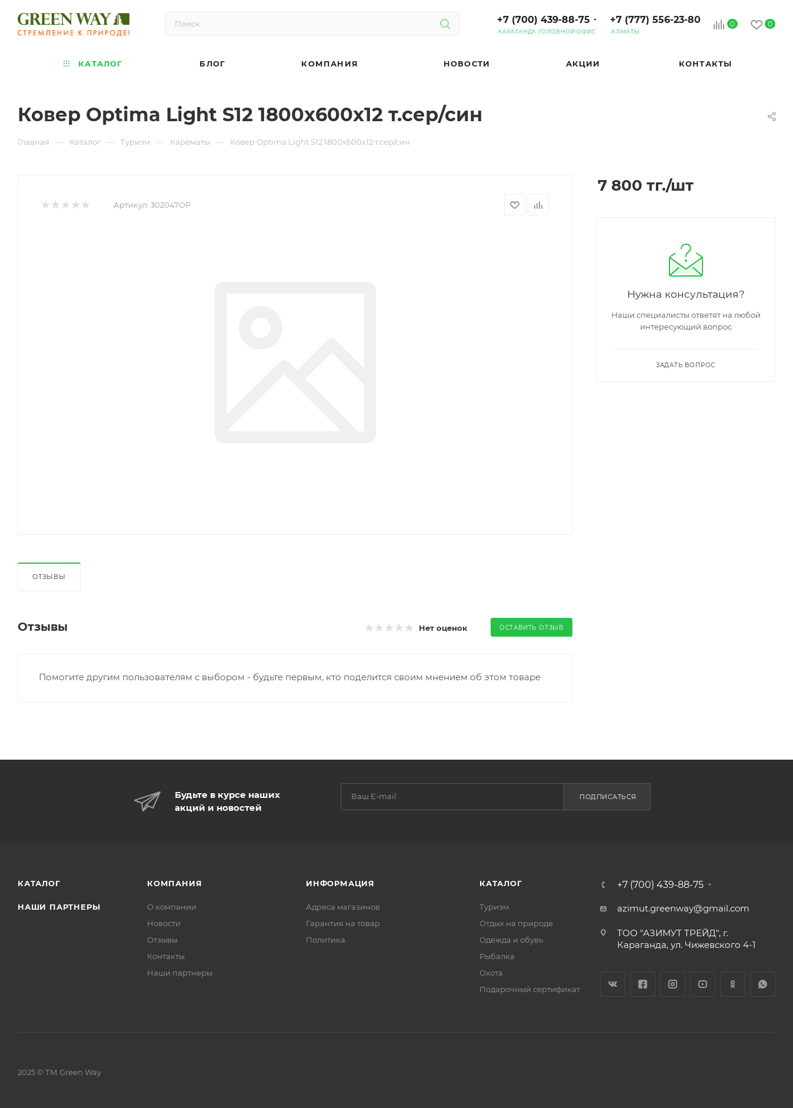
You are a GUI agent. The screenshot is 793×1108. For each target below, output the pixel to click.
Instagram (672, 984)
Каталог (39, 883)
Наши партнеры (59, 906)
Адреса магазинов (343, 906)
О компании (171, 906)
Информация (340, 883)
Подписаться (608, 797)
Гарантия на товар (343, 923)
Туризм (494, 906)
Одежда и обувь (511, 939)
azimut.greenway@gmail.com (683, 908)
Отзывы (49, 577)
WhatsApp (762, 984)
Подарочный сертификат (529, 989)
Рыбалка (497, 956)
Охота (491, 972)
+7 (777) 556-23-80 (655, 19)
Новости (164, 923)
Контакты (166, 956)
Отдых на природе (516, 923)
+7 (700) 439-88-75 (543, 19)
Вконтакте (612, 984)
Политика (325, 939)
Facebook (642, 984)
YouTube (702, 984)
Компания (174, 883)
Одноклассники (732, 984)
